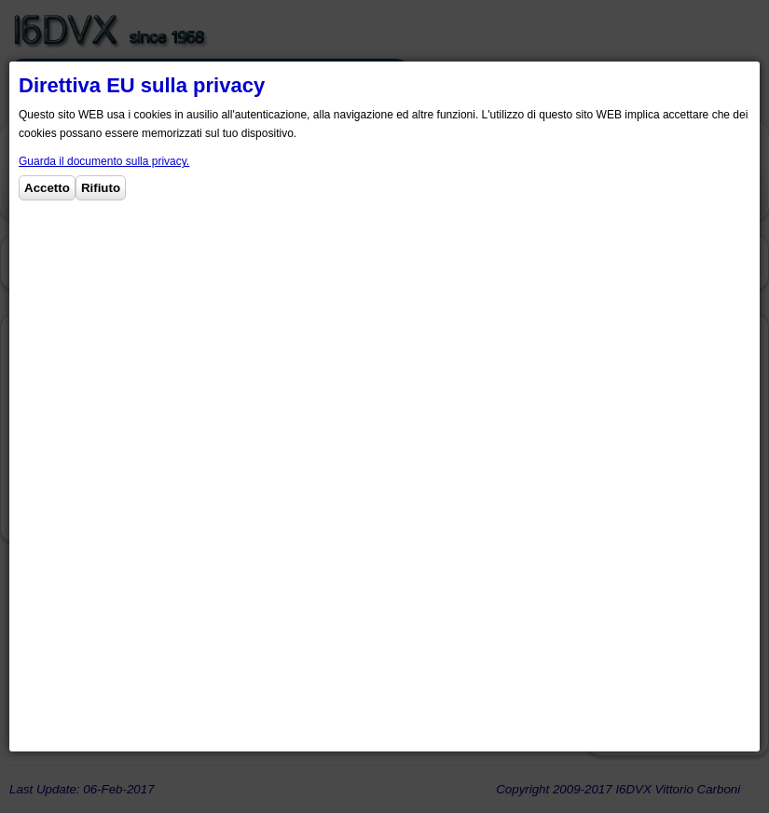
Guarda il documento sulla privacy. (104, 161)
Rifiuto (100, 188)
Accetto (47, 188)
